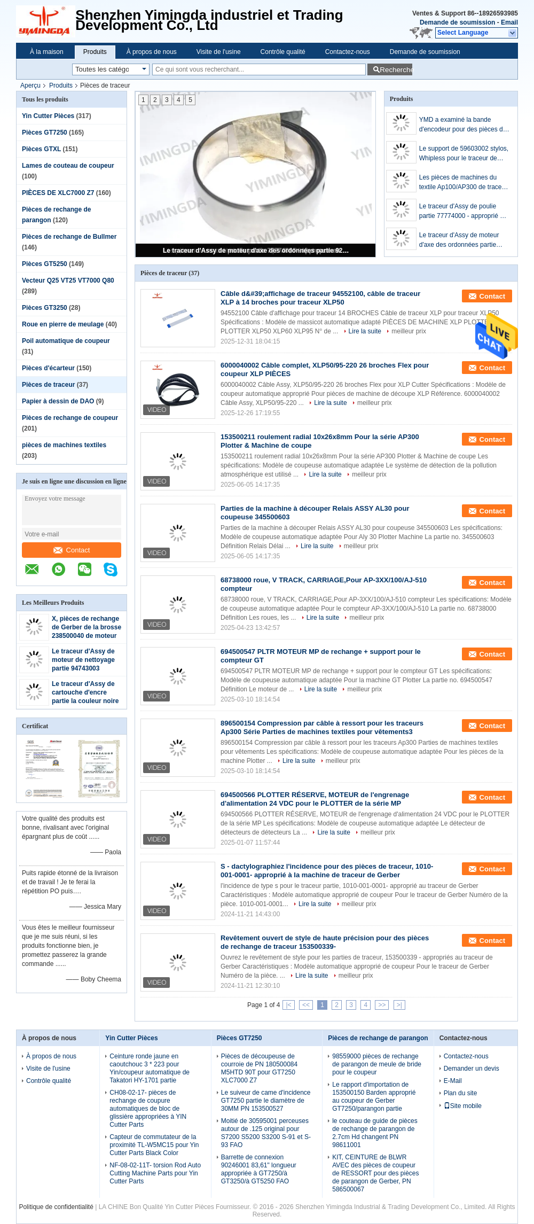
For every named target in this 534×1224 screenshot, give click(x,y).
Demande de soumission (457, 22)
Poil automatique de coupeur (66, 341)
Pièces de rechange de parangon (378, 1038)
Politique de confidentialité (56, 1207)
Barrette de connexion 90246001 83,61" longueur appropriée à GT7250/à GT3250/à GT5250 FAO (258, 1169)
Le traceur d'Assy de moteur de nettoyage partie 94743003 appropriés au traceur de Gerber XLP (84, 668)
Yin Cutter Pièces (48, 116)
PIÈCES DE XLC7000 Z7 (58, 193)
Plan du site (460, 1093)
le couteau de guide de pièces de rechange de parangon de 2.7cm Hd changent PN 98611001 (374, 1133)
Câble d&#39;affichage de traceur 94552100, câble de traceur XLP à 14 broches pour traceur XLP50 (320, 298)
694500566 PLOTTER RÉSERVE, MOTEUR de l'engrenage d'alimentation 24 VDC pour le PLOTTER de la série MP (315, 799)
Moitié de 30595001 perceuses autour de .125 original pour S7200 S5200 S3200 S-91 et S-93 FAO (266, 1133)
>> (382, 1005)
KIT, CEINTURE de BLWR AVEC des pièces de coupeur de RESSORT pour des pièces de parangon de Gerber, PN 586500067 (375, 1173)
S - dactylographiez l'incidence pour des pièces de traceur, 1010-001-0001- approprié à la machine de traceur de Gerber (327, 870)
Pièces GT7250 (44, 132)
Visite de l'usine (219, 52)
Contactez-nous (347, 52)
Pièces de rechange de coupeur (70, 418)
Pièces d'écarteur (48, 368)
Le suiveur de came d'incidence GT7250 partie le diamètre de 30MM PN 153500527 (266, 1100)
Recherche (396, 70)
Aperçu (30, 85)
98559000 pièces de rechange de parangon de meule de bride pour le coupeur (376, 1064)
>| (399, 1005)
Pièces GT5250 (44, 264)
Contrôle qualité (283, 52)
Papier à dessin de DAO (58, 401)
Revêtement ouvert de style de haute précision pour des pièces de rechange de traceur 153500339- (325, 942)
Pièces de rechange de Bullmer (69, 236)
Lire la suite (365, 331)
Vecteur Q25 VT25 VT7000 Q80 (68, 280)
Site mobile (463, 1106)
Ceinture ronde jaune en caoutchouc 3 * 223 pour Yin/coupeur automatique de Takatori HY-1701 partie (149, 1068)
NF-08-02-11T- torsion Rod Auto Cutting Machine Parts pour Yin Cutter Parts (155, 1173)
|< (288, 1005)
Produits (95, 52)
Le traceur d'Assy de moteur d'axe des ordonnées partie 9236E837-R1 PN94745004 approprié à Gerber (256, 250)
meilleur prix (408, 331)
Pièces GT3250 (44, 307)
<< (306, 1005)
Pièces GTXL (41, 149)
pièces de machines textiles (64, 445)
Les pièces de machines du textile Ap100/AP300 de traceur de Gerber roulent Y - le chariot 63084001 (463, 183)
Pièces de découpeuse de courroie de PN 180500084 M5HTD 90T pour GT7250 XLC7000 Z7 (259, 1068)
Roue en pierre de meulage (63, 324)
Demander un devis (471, 1068)
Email (509, 22)
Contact (71, 550)
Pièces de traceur (48, 384)
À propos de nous (152, 52)
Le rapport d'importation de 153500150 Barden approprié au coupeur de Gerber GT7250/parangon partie (373, 1096)
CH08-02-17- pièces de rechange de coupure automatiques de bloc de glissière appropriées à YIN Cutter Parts (147, 1108)
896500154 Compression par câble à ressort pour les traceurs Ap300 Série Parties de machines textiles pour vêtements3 (322, 727)
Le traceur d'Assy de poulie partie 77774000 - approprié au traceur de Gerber (463, 211)
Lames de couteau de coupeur (68, 165)
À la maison (47, 52)
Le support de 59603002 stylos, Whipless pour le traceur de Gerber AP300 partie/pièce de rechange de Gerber (463, 154)
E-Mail (453, 1081)
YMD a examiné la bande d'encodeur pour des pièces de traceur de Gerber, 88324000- (463, 125)
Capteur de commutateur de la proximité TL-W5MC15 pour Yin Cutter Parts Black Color (154, 1145)
